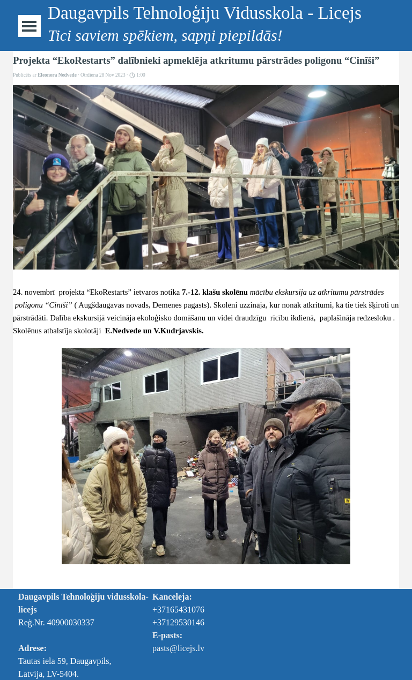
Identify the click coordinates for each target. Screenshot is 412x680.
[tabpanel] (210, 623)
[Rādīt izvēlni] (29, 26)
